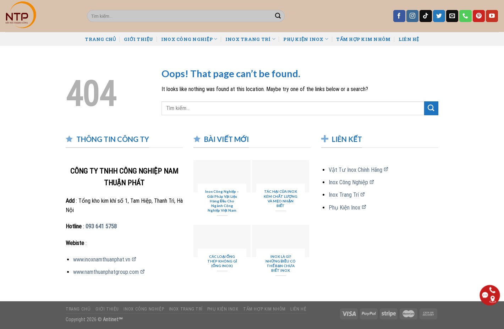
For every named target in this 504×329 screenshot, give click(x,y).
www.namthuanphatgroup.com (106, 272)
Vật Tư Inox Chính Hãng (355, 169)
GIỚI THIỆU (138, 39)
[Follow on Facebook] (399, 16)
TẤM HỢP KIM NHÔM (363, 39)
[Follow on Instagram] (412, 16)
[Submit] (278, 16)
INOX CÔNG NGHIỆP (189, 39)
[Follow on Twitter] (439, 16)
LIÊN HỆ (409, 39)
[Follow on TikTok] (426, 16)
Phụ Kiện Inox (344, 207)
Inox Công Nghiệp (348, 182)
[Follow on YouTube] (492, 16)
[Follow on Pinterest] (479, 16)
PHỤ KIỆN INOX (305, 39)
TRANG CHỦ (100, 39)
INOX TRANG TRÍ (250, 39)
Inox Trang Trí (344, 194)
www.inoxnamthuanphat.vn (101, 259)
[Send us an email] (452, 16)
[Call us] (465, 16)
